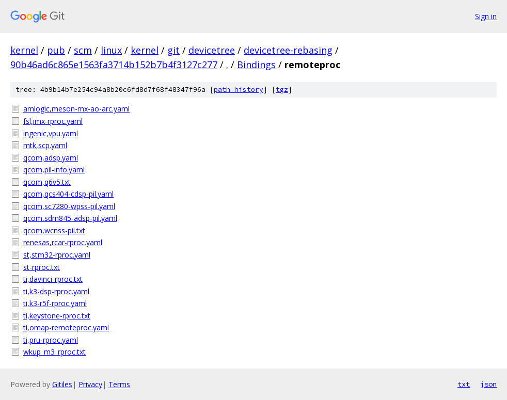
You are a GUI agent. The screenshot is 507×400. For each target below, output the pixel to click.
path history (238, 89)
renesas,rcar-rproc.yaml (62, 242)
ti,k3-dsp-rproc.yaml (56, 291)
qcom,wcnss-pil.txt (54, 230)
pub (56, 50)
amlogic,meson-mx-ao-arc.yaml (76, 109)
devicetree (211, 50)
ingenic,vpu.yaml (50, 133)
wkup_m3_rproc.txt (54, 352)
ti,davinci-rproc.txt (53, 279)
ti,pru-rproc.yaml (50, 340)
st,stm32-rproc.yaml (56, 255)
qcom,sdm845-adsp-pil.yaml (70, 218)
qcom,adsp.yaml (50, 158)
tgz (282, 89)
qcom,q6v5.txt (47, 182)
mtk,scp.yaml (45, 145)
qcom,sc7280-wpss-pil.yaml (69, 206)
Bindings (256, 64)
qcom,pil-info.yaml (54, 169)
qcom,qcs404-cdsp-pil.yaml (68, 194)
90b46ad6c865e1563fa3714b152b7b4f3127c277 (113, 64)
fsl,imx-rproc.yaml (53, 121)
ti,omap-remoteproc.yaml (66, 327)
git (173, 50)
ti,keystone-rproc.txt (56, 316)
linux (111, 50)
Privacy (90, 384)
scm (83, 50)
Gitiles (62, 384)
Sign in (486, 16)
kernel (24, 50)
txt (463, 384)
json (488, 384)
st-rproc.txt (41, 267)
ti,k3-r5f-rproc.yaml (55, 303)
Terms (119, 384)
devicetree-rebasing (288, 50)
